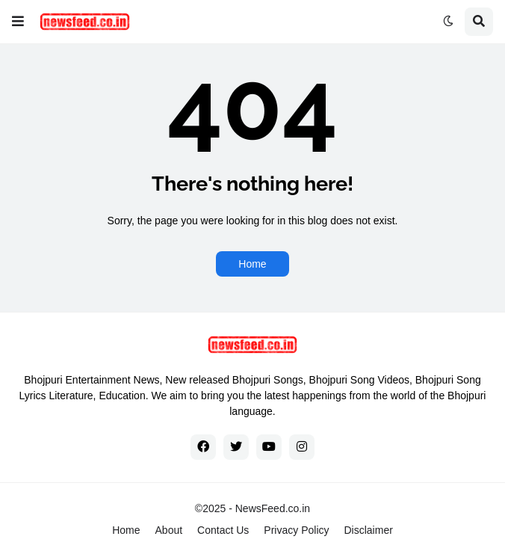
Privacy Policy (296, 530)
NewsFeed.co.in (272, 508)
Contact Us (223, 530)
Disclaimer (368, 530)
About (169, 530)
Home (252, 264)
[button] (18, 21)
